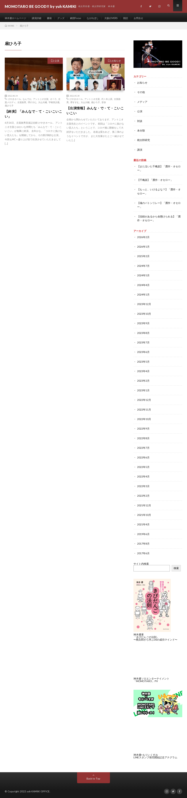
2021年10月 (144, 513)
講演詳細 (38, 18)
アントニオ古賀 (40, 101)
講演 (139, 151)
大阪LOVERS (116, 18)
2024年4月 (143, 285)
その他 (141, 93)
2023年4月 (143, 370)
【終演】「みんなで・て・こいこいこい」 (33, 115)
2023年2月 (143, 380)
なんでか (27, 101)
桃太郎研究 (143, 141)
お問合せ (146, 18)
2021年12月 (144, 503)
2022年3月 (143, 484)
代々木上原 (106, 101)
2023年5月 (143, 361)
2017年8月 (143, 541)
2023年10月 (144, 313)
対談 (139, 122)
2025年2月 (143, 256)
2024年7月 (143, 266)
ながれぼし (97, 18)
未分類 (141, 131)
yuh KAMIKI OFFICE (38, 789)
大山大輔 (42, 104)
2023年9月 (143, 323)
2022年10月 (144, 418)
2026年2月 (143, 237)
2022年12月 (144, 399)
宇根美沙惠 (54, 104)
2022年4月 (143, 475)
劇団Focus (79, 18)
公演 (56, 62)
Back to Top (93, 776)
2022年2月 (143, 494)
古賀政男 (21, 104)
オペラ (53, 101)
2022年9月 (143, 427)
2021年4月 (143, 522)
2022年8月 (143, 437)
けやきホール (14, 101)
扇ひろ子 (9, 107)
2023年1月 (143, 389)
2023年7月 (143, 342)
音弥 (104, 104)
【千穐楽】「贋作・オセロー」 (155, 180)
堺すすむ (32, 104)
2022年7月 (143, 446)
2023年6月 (143, 351)
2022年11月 (144, 408)
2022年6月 (143, 456)
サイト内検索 (141, 561)
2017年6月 (143, 551)
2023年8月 (143, 332)
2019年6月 (143, 532)
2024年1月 (143, 294)
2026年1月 (143, 247)
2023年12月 (144, 304)
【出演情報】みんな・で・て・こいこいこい (95, 112)
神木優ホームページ (16, 18)
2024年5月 (143, 275)
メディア (142, 103)
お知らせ (116, 62)
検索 (176, 566)
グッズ (64, 18)
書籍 (51, 18)
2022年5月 (143, 465)
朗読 (132, 18)
